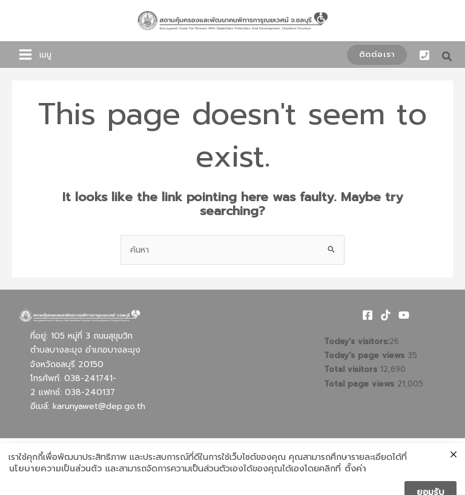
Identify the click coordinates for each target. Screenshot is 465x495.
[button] (377, 55)
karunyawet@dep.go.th (99, 406)
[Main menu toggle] (25, 54)
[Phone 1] (424, 55)
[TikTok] (385, 315)
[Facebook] (367, 315)
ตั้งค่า (355, 485)
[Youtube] (403, 315)
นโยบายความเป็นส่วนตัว (55, 485)
